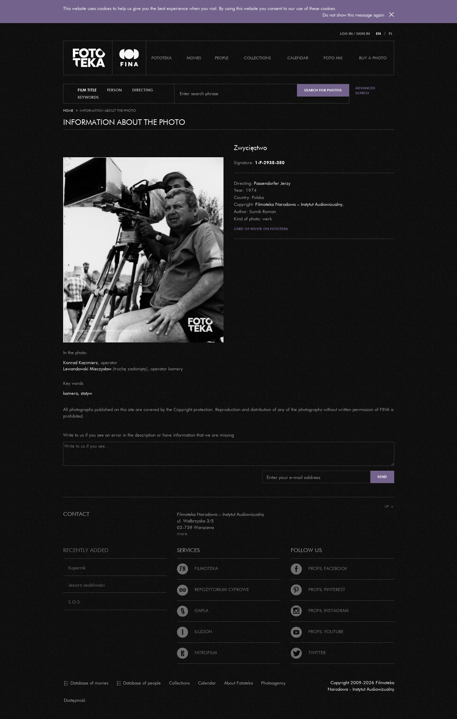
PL (391, 33)
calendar (297, 57)
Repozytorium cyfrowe (213, 589)
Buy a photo (373, 57)
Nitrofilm (197, 652)
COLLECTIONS (257, 57)
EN (378, 33)
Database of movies (86, 683)
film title (87, 90)
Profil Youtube (317, 631)
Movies (194, 57)
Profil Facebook (319, 568)
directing (142, 90)
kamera (70, 393)
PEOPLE (221, 57)
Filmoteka (197, 568)
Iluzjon (194, 631)
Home (68, 110)
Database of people (139, 683)
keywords (88, 97)
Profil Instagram (320, 610)
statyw (86, 393)
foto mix (333, 57)
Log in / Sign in (355, 33)
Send (382, 477)
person (114, 90)
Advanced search (365, 90)
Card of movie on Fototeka (261, 229)
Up (389, 506)
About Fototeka (238, 683)
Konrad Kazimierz (80, 362)
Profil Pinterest (318, 589)
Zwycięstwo (250, 147)
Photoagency (273, 683)
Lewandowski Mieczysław (87, 368)
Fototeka (161, 57)
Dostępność (75, 700)
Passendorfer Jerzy (272, 183)
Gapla (192, 610)
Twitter (308, 652)
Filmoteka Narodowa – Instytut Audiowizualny (298, 204)
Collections (179, 683)
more (182, 533)
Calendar (207, 683)
